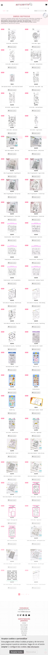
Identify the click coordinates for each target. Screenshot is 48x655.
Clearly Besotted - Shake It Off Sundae (12, 236)
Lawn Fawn (19, 20)
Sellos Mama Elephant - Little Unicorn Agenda (12, 496)
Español (4, 10)
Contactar (24, 622)
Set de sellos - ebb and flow (12, 43)
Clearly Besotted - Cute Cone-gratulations (12, 280)
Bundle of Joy (12, 409)
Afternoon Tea (36, 366)
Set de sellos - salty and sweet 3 (12, 64)
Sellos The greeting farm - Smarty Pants (12, 216)
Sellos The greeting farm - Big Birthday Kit (12, 173)
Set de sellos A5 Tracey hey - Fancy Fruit (12, 323)
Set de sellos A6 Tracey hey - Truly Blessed (12, 346)
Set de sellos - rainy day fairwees (36, 107)
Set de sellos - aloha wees (12, 129)
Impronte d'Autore (13, 20)
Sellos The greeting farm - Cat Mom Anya (36, 193)
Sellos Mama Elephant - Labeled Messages (12, 584)
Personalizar (31, 652)
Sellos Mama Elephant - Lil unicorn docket (12, 476)
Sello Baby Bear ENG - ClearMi (12, 366)
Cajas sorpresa (24, 630)
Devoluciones (24, 632)
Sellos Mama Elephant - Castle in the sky (36, 453)
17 (26, 594)
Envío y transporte (24, 624)
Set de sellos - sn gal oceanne (36, 129)
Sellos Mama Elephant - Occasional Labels (12, 563)
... (24, 594)
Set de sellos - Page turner (36, 519)
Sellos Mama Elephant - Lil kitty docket (36, 150)
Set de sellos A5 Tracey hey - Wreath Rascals (12, 302)
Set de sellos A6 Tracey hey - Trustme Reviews (36, 584)
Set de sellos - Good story (36, 496)
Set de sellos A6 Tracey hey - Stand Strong (36, 323)
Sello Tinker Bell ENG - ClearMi (12, 453)
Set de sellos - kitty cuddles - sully (36, 86)
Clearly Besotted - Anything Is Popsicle (36, 280)
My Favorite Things (27, 20)
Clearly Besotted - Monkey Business (12, 259)
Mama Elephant (4, 20)
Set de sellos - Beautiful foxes (12, 432)
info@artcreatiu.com (25, 611)
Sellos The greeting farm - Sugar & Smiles (36, 173)
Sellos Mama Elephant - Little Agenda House (36, 540)
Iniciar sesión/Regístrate (24, 8)
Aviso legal (24, 634)
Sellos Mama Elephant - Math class (12, 150)
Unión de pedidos (24, 628)
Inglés (7, 10)
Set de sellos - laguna (36, 43)
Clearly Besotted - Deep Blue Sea (36, 259)
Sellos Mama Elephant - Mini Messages (36, 563)
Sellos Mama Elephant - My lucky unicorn (36, 476)
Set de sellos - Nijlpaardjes (36, 432)
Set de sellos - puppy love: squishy (12, 107)
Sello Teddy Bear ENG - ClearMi (36, 346)
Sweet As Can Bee (12, 389)
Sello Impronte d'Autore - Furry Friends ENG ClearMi (12, 86)
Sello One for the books (12, 540)
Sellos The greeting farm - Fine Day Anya (12, 193)
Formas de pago (24, 626)
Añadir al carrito (12, 46)
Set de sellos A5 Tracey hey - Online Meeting (36, 302)
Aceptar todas (16, 652)
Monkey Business (36, 389)
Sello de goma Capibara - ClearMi (36, 409)
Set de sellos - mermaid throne (36, 64)
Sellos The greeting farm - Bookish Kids (36, 216)
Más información (33, 647)
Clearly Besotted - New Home (36, 236)
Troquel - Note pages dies (12, 519)
